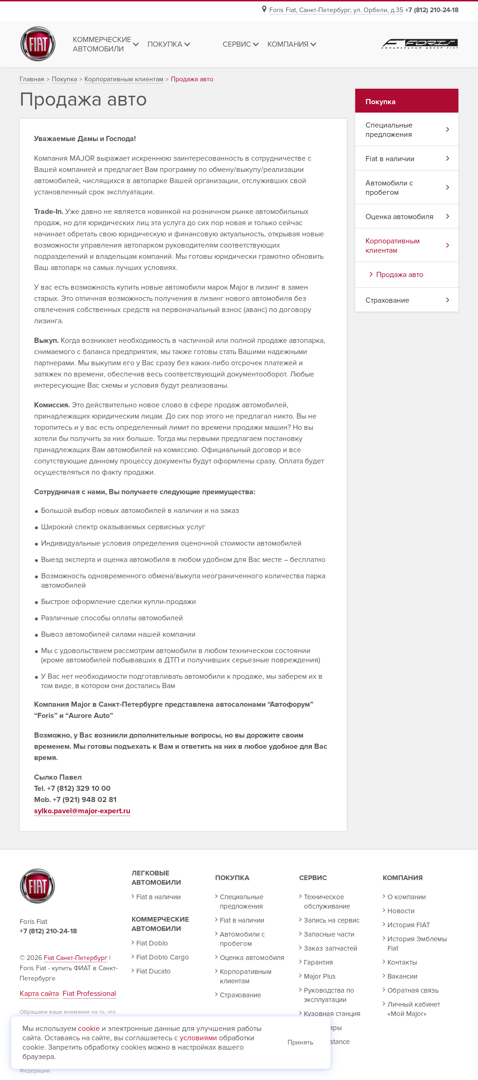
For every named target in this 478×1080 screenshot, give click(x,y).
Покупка (232, 878)
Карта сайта (39, 993)
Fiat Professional (89, 993)
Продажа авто (396, 274)
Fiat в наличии (408, 158)
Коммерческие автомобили (160, 924)
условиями (198, 1038)
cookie (89, 1028)
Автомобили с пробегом (408, 187)
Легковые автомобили (156, 878)
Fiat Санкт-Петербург (75, 958)
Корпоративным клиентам (408, 245)
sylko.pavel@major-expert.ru (82, 811)
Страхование (408, 300)
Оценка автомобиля (408, 216)
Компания (403, 878)
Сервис (313, 878)
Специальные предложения (408, 130)
